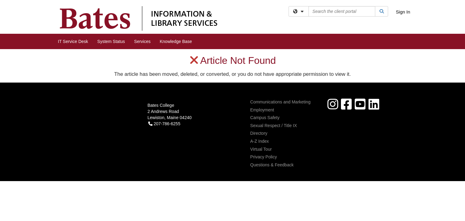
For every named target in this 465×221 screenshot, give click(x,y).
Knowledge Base (176, 41)
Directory (258, 84)
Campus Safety (265, 68)
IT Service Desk (73, 41)
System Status (111, 41)
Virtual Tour (261, 100)
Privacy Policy (263, 107)
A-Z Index (259, 92)
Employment (262, 60)
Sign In (403, 11)
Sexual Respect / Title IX (273, 76)
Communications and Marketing (280, 52)
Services (142, 41)
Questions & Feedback (272, 115)
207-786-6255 (164, 74)
